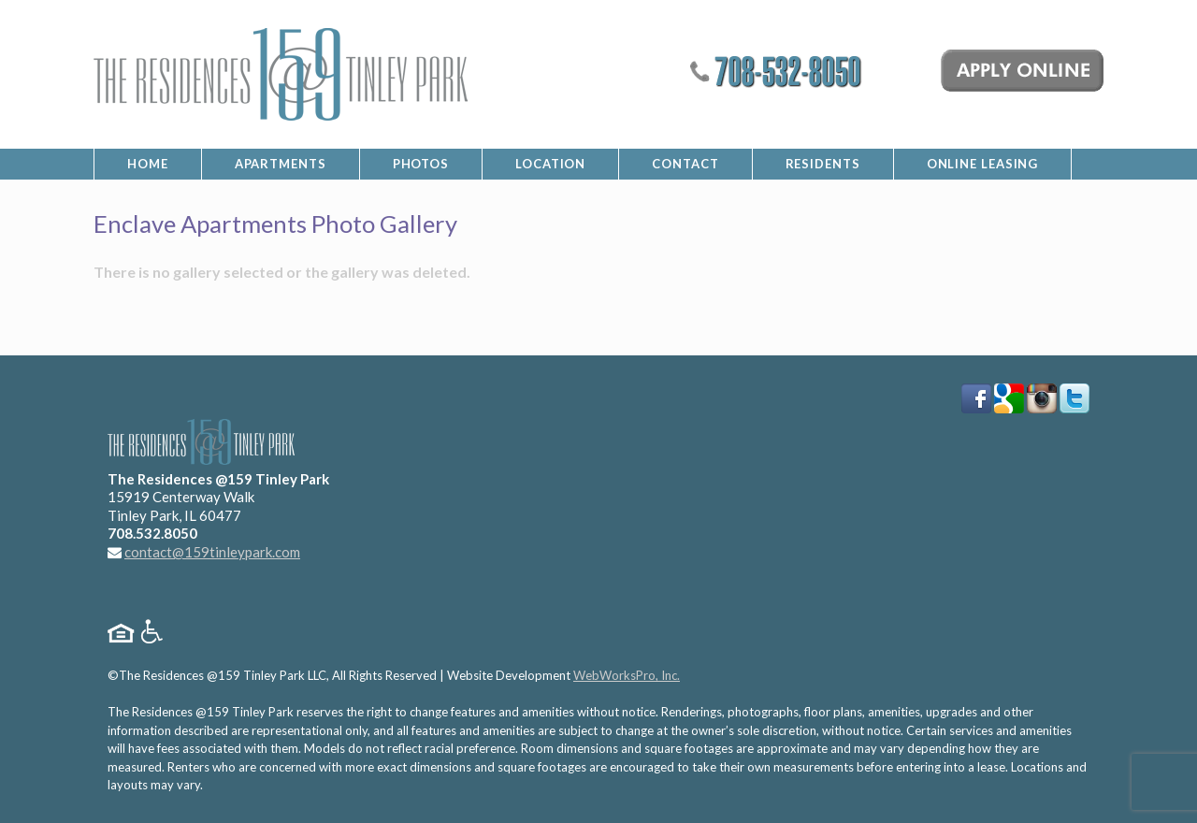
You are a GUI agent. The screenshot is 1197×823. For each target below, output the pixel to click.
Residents (823, 163)
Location (550, 163)
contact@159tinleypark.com (212, 551)
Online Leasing (983, 163)
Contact (685, 163)
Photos (421, 163)
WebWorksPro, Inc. (626, 675)
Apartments (280, 163)
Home (147, 163)
